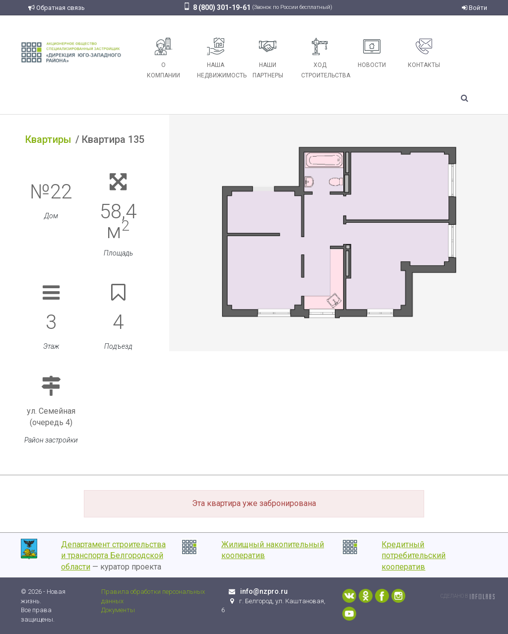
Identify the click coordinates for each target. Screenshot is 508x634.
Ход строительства (323, 58)
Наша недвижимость (219, 58)
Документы (118, 610)
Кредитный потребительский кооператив (413, 556)
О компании (163, 58)
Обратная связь (56, 7)
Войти (474, 7)
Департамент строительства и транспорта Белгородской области (113, 556)
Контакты (424, 53)
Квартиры (48, 139)
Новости (372, 53)
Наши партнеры (268, 58)
